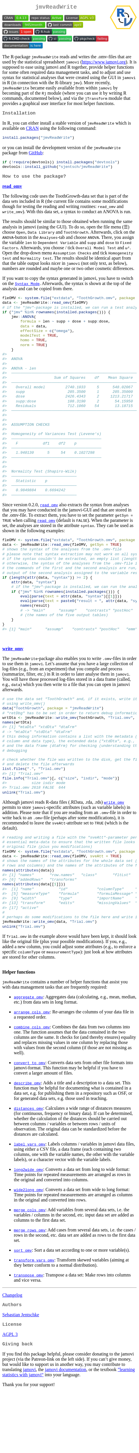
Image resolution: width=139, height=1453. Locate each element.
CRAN (32, 130)
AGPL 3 (10, 1394)
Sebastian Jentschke (20, 1373)
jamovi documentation (66, 1430)
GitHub (36, 155)
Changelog (12, 1352)
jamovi (29, 1430)
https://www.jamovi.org (104, 63)
